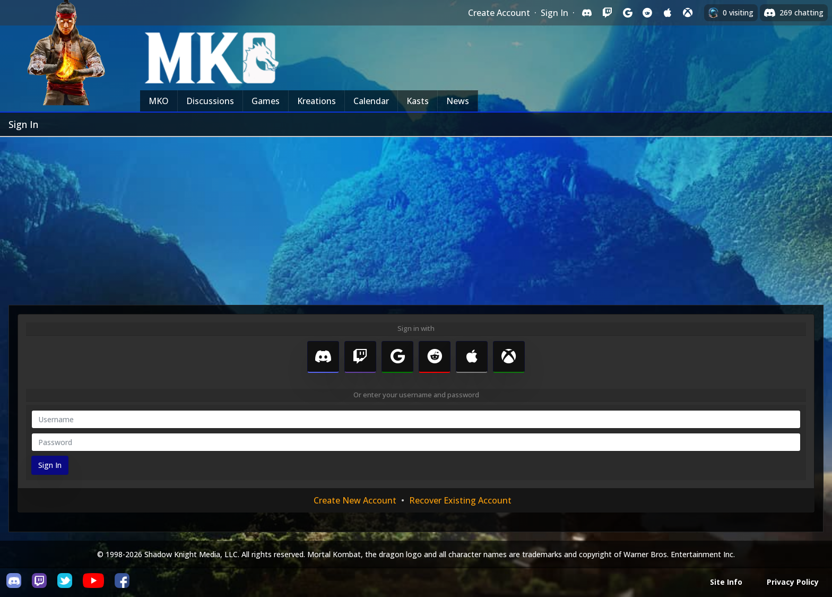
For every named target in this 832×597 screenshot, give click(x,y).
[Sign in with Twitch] (607, 13)
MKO (159, 101)
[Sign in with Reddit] (647, 13)
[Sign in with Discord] (587, 13)
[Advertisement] (416, 216)
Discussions (210, 101)
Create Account (499, 13)
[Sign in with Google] (627, 13)
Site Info (726, 582)
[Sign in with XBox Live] (688, 13)
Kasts (417, 101)
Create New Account (355, 500)
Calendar (371, 101)
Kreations (316, 101)
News (457, 101)
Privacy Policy (793, 582)
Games (266, 101)
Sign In (554, 13)
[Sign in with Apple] (667, 13)
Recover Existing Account (460, 500)
